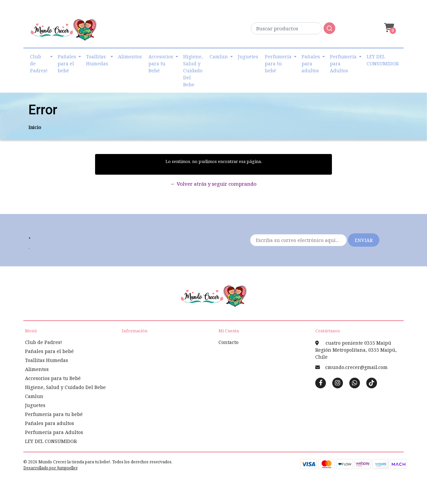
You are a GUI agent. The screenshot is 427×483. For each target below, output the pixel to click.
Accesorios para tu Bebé (160, 63)
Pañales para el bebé (67, 63)
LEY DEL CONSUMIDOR (383, 60)
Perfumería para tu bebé (278, 63)
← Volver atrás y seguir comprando (213, 183)
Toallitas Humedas (97, 60)
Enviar (364, 240)
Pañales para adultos (311, 63)
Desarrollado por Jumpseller (50, 468)
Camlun (218, 56)
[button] (388, 27)
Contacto (229, 342)
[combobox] (293, 30)
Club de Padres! (39, 63)
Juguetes (248, 56)
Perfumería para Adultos (343, 63)
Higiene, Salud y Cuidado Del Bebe (193, 70)
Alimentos (130, 56)
